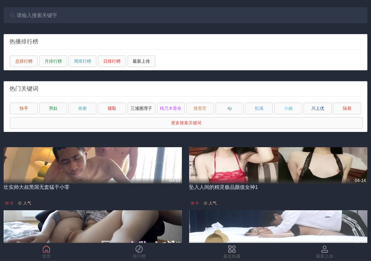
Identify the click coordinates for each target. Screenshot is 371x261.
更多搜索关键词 (186, 122)
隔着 (347, 108)
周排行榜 (82, 61)
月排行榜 (53, 61)
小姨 (288, 108)
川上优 (317, 108)
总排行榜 (24, 61)
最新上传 (141, 61)
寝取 (112, 108)
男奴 (53, 108)
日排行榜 (112, 61)
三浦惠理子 (141, 108)
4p (229, 108)
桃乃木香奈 (171, 108)
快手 (24, 108)
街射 (82, 108)
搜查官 (200, 108)
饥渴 (259, 108)
